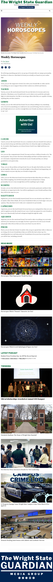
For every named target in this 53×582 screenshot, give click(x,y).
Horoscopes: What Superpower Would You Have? (16, 276)
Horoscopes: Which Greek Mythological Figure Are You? (19, 347)
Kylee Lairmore (6, 358)
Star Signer (6, 61)
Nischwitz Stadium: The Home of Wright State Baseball (19, 435)
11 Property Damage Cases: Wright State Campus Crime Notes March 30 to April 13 (25, 505)
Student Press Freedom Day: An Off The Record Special (19, 356)
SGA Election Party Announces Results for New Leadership (20, 470)
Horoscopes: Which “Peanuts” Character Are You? (17, 311)
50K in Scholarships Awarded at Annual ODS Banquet (23, 399)
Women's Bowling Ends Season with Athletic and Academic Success (22, 540)
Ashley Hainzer (13, 358)
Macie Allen (22, 358)
